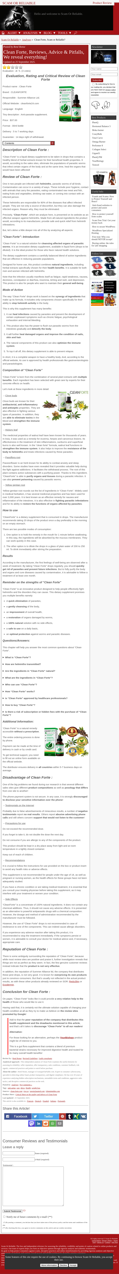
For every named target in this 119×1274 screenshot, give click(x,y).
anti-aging (11, 1088)
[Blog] (47, 32)
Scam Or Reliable (19, 3)
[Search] (75, 32)
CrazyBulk (97, 134)
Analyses (26, 39)
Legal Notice (96, 1240)
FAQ (94, 1242)
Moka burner (98, 130)
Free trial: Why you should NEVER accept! (102, 238)
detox (23, 1088)
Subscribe (97, 80)
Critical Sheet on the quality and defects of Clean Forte (36, 1094)
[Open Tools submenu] (70, 32)
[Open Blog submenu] (54, 32)
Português (61, 1101)
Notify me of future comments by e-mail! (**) (27, 1217)
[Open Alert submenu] (19, 32)
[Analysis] (30, 32)
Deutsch (38, 1101)
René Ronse (17, 1058)
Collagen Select (99, 149)
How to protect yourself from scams (102, 215)
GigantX (96, 153)
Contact (107, 1242)
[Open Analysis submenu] (40, 32)
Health (28, 1088)
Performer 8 (97, 145)
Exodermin (8, 984)
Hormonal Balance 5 (101, 126)
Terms (115, 1240)
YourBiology (67, 1037)
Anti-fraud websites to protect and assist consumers (102, 207)
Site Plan (115, 1242)
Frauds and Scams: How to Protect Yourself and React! (103, 199)
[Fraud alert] (11, 32)
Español (46, 1101)
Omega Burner (98, 141)
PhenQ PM (97, 157)
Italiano (53, 1101)
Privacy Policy (107, 1240)
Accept (73, 1265)
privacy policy (110, 90)
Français (30, 1101)
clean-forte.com (16, 1091)
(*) (24, 1210)
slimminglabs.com (53, 1091)
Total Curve (97, 138)
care (18, 1088)
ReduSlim (74, 981)
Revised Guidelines (30, 1058)
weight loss (36, 1088)
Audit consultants (45, 1058)
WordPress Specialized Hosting (102, 231)
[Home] (3, 32)
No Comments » (26, 1085)
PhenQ (95, 122)
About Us (100, 1242)
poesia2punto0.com (37, 1091)
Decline (63, 1265)
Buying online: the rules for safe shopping (103, 244)
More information (49, 1265)
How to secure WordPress (103, 226)
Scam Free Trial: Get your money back (103, 221)
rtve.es (26, 1091)
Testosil (95, 165)
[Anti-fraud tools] (62, 32)
